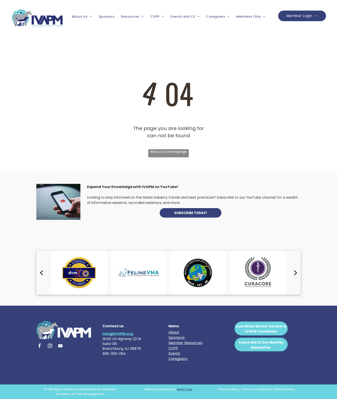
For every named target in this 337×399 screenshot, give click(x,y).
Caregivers (177, 358)
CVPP (173, 348)
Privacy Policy (228, 389)
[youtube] (60, 346)
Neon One (184, 389)
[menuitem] (82, 16)
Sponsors (176, 337)
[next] (296, 272)
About (173, 332)
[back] (41, 272)
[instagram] (50, 346)
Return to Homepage (168, 151)
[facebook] (39, 346)
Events (174, 353)
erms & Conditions (257, 389)
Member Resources (185, 342)
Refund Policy (284, 389)
